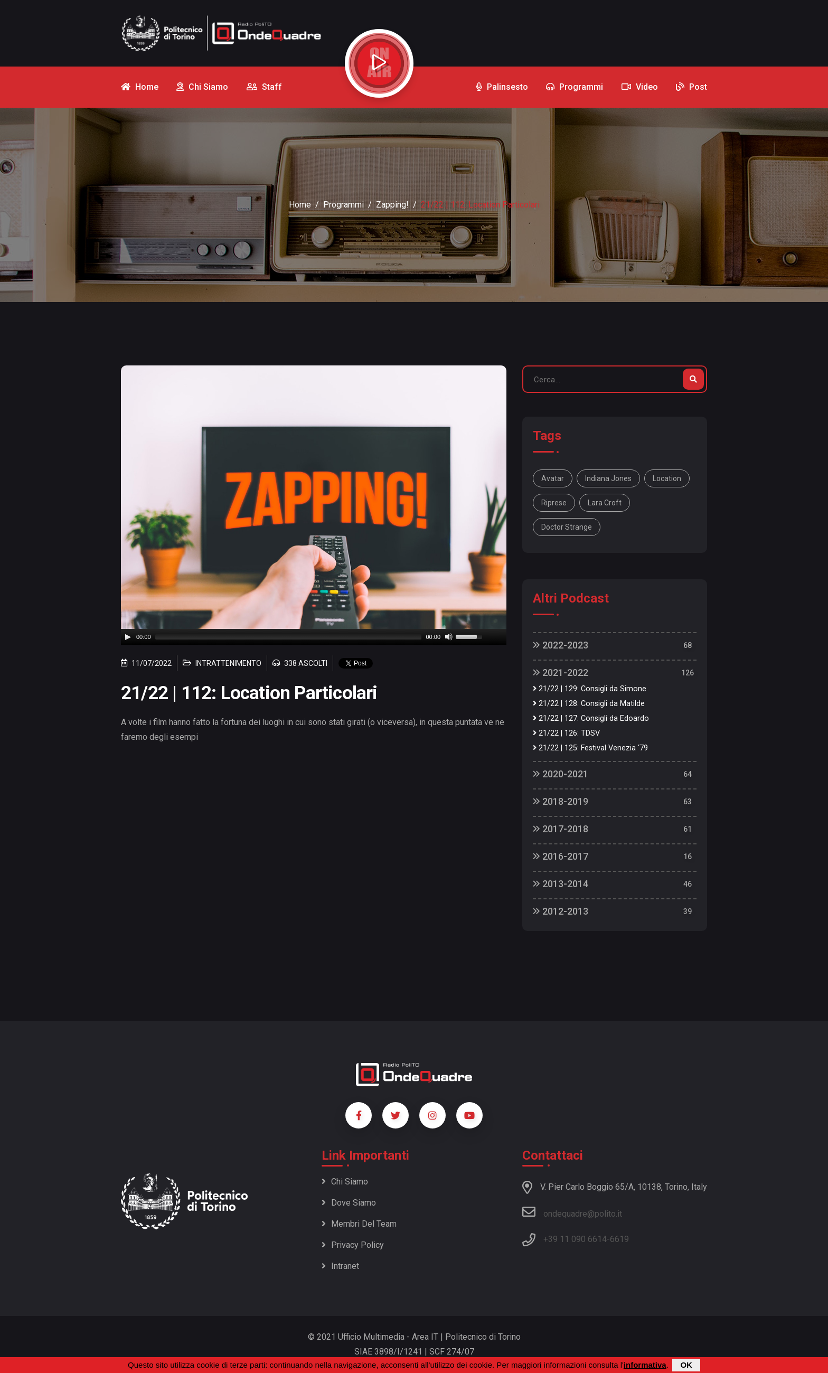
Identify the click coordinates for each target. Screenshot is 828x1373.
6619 (619, 1239)
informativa (645, 1364)
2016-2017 (560, 856)
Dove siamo (349, 1203)
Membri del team (359, 1224)
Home (300, 205)
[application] (313, 637)
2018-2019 (560, 801)
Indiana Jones (608, 478)
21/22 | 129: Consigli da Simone (589, 688)
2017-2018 (560, 828)
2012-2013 (560, 911)
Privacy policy (353, 1245)
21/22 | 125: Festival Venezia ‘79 (590, 748)
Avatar (552, 478)
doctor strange (566, 527)
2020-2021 (560, 773)
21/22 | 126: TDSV (566, 733)
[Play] (128, 637)
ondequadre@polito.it (572, 1212)
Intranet (340, 1266)
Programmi (343, 205)
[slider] (288, 637)
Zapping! (392, 205)
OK (686, 1364)
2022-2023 (560, 645)
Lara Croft (605, 503)
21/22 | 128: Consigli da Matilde (589, 703)
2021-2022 (560, 672)
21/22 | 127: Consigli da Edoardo (591, 718)
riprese (554, 503)
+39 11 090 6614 (575, 1239)
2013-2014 (560, 883)
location (667, 478)
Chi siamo (345, 1182)
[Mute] (449, 637)
